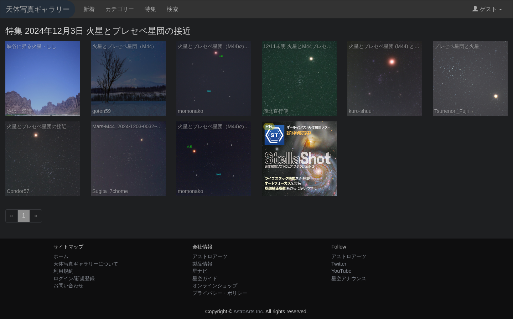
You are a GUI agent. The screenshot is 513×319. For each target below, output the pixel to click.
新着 (89, 9)
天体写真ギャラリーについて (85, 264)
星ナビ (199, 271)
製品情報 (202, 264)
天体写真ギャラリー (38, 9)
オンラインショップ (214, 285)
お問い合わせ (68, 285)
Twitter (338, 264)
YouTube (341, 271)
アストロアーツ (209, 256)
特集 (150, 9)
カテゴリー (119, 9)
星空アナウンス (348, 278)
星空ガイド (204, 278)
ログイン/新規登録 (74, 278)
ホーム (60, 256)
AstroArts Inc (248, 311)
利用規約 (63, 271)
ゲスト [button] (487, 9)
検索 (172, 9)
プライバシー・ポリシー (219, 293)
